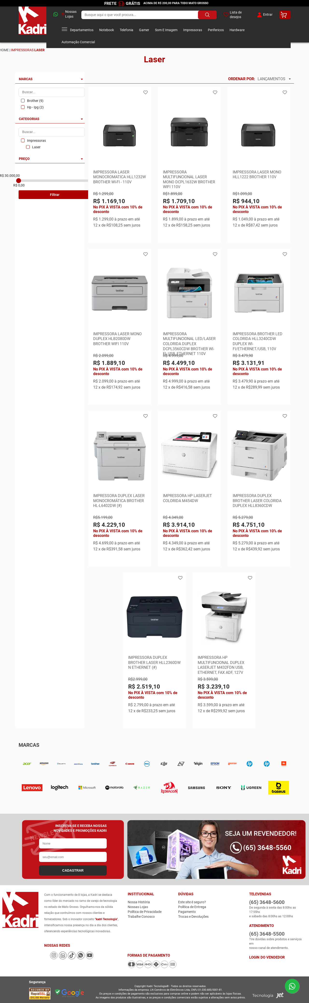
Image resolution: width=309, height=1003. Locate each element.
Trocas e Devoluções (193, 916)
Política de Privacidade (145, 912)
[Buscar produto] (207, 15)
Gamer (144, 30)
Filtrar (54, 195)
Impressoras (192, 30)
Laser (36, 147)
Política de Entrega (192, 907)
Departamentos (77, 30)
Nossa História (139, 902)
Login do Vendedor (267, 957)
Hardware (237, 30)
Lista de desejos (232, 14)
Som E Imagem (166, 30)
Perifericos (216, 30)
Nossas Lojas (69, 14)
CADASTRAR (73, 870)
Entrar (264, 14)
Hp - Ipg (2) (35, 107)
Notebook (106, 30)
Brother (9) (35, 101)
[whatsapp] (54, 15)
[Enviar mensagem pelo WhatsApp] (292, 986)
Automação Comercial (78, 42)
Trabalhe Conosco (141, 916)
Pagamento (187, 912)
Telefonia (126, 30)
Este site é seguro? (192, 902)
